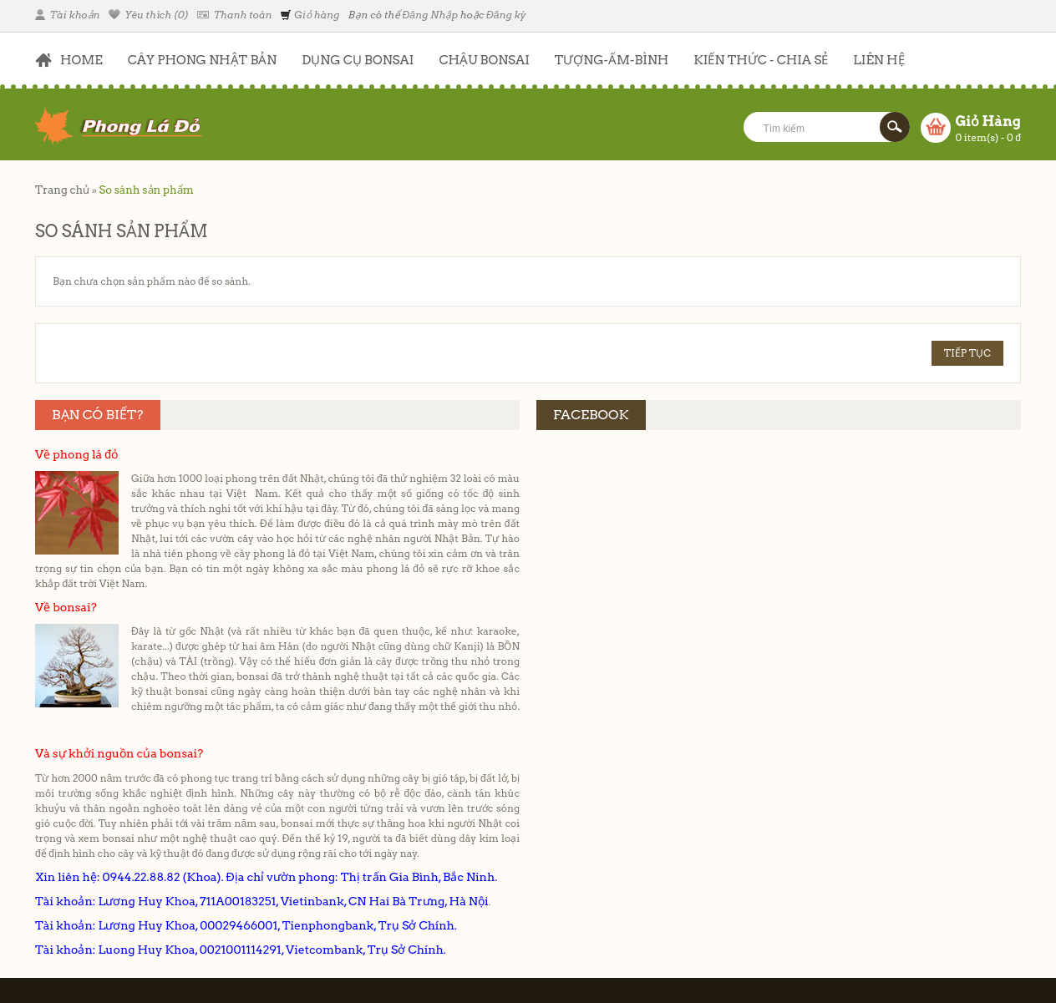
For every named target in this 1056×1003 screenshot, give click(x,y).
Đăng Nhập (430, 14)
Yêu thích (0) (149, 14)
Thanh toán (234, 14)
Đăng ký (506, 14)
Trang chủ (62, 190)
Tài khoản (67, 14)
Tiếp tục (967, 353)
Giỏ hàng (309, 14)
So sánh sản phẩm (146, 190)
